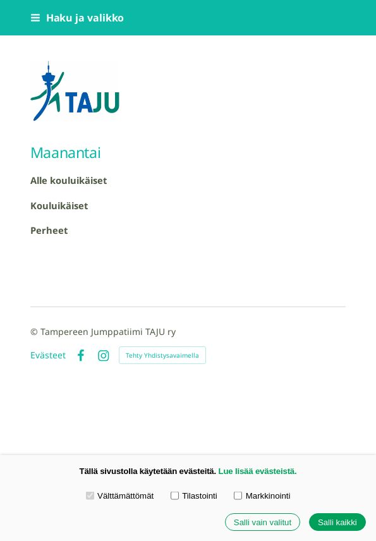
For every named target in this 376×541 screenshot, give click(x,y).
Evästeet (48, 355)
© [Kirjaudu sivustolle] (35, 331)
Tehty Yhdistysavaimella (162, 355)
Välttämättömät (120, 496)
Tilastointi (194, 496)
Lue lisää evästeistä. (258, 471)
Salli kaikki (337, 522)
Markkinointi (262, 496)
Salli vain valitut (262, 522)
